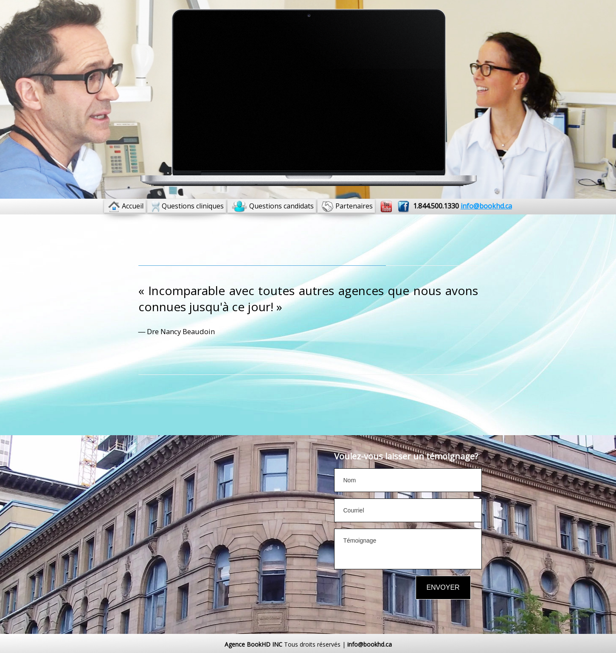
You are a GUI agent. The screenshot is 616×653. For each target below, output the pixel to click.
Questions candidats (281, 206)
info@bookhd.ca (369, 644)
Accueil (132, 206)
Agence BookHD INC (253, 644)
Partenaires (354, 206)
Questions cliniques (193, 206)
